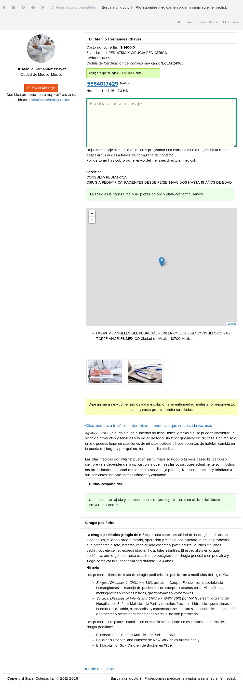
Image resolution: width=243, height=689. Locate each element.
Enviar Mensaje (41, 88)
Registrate (207, 22)
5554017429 (102, 84)
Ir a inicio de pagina (101, 669)
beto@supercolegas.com (50, 100)
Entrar (184, 22)
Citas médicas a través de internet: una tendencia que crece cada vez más (148, 426)
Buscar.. (232, 22)
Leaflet (232, 323)
